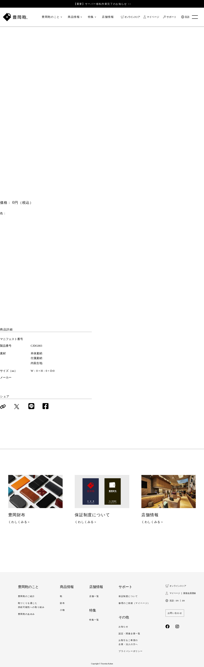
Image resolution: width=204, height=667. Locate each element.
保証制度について (128, 596)
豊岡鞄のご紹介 (26, 596)
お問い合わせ (175, 613)
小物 (62, 610)
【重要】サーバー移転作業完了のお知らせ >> (102, 3)
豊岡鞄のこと (51, 17)
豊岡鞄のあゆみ (26, 614)
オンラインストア (132, 17)
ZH (183, 600)
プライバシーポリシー (131, 651)
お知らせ (123, 626)
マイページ (153, 17)
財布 (62, 603)
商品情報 (74, 17)
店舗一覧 (94, 596)
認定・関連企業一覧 (129, 633)
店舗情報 (108, 17)
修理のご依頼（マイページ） (134, 603)
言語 (187, 17)
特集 (91, 17)
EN (177, 600)
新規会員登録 (189, 593)
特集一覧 (94, 619)
